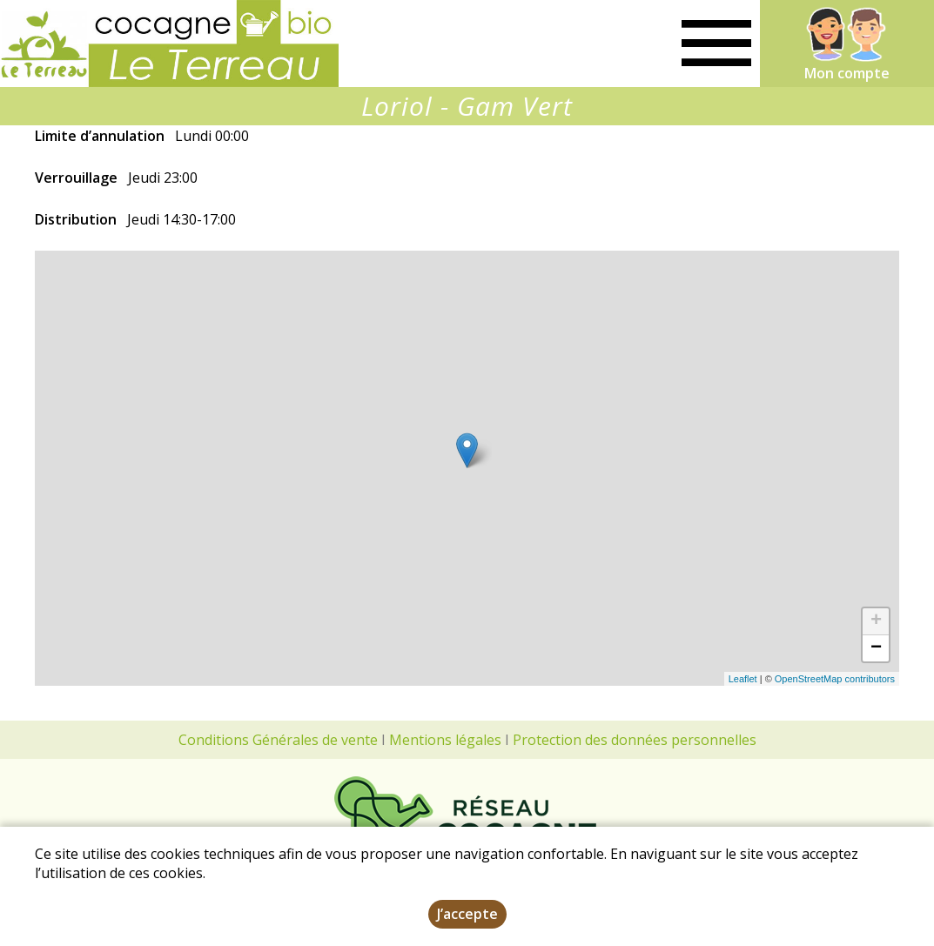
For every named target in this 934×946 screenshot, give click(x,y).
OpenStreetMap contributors (835, 679)
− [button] (876, 648)
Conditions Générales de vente (278, 739)
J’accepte (467, 913)
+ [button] (876, 621)
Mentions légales (445, 739)
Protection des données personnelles (634, 739)
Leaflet (743, 679)
